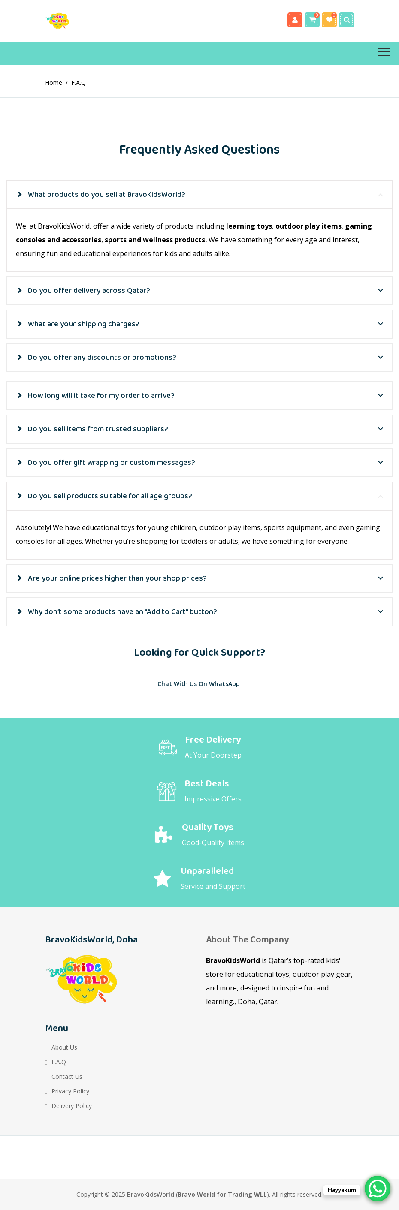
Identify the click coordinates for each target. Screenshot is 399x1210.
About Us (64, 1047)
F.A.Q (58, 1062)
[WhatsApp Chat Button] (377, 1188)
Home (53, 82)
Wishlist (329, 19)
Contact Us (66, 1076)
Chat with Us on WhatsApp (198, 684)
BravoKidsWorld (150, 1194)
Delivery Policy (71, 1106)
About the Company (247, 940)
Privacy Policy (70, 1091)
